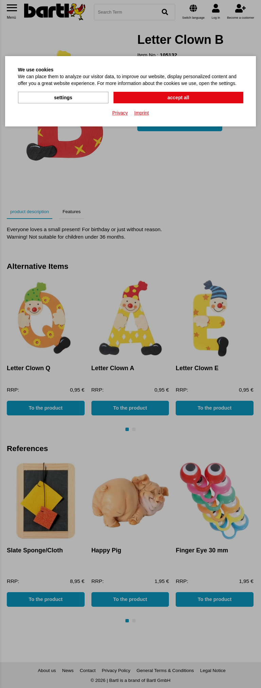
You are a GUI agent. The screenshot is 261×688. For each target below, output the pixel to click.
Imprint (141, 112)
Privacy (120, 112)
